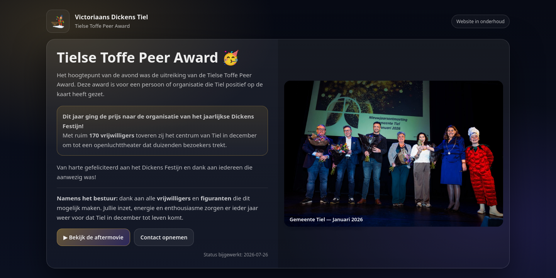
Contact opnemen (164, 237)
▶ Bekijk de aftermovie (93, 237)
